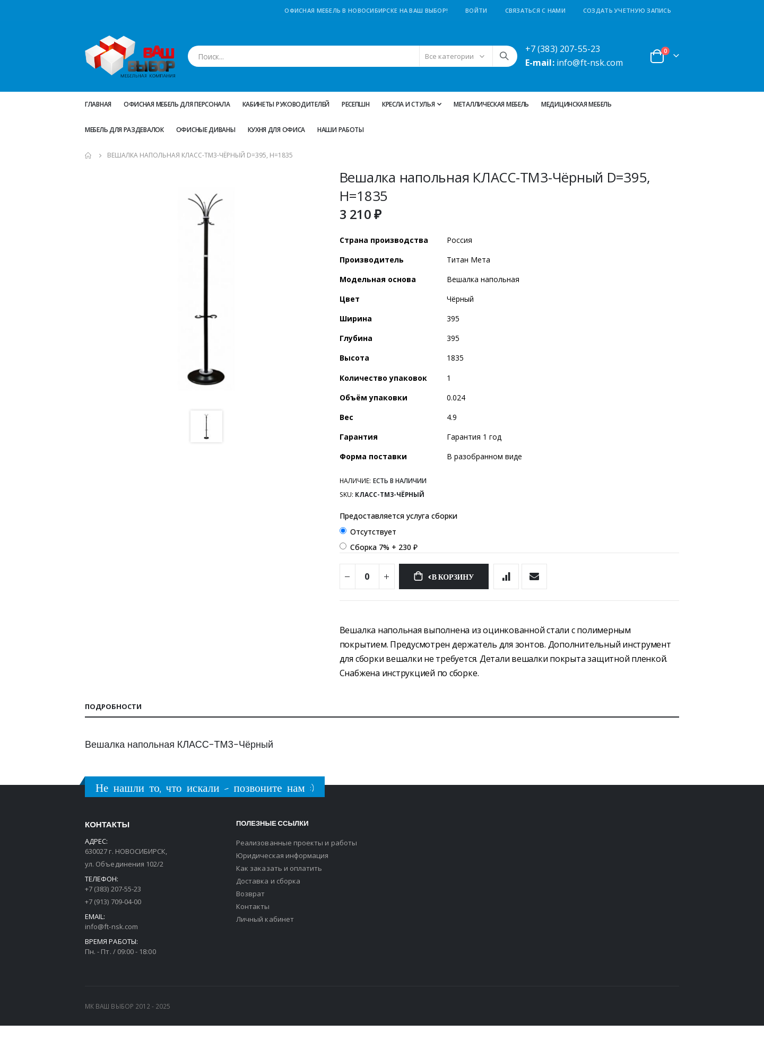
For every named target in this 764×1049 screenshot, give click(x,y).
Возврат (250, 917)
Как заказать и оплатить (279, 891)
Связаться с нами (535, 10)
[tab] (382, 730)
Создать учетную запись (627, 10)
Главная (98, 104)
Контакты (253, 929)
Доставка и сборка (268, 904)
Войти (476, 10)
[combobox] (352, 56)
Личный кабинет (265, 942)
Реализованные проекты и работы (296, 866)
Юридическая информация (282, 879)
